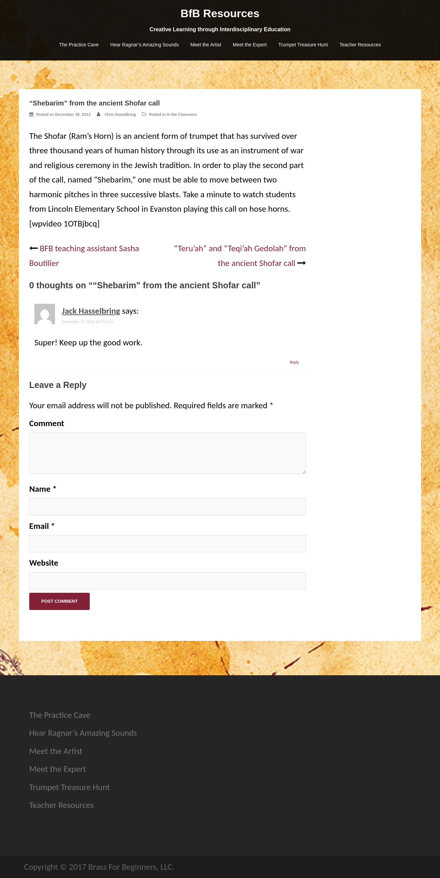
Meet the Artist (205, 44)
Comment (46, 423)
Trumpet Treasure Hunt (303, 44)
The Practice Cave (79, 44)
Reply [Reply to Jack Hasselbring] (294, 362)
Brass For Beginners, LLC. (131, 867)
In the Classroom (182, 114)
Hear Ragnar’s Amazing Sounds (144, 44)
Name (43, 489)
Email (42, 526)
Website (43, 562)
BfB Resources (219, 13)
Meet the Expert (250, 44)
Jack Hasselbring (91, 310)
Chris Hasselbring (120, 114)
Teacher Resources (360, 44)
